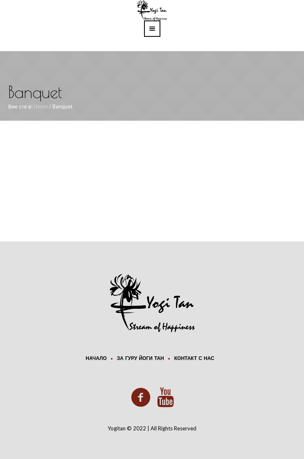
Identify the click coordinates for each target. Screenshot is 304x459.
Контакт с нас (194, 358)
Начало (96, 358)
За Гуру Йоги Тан (140, 358)
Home (41, 106)
